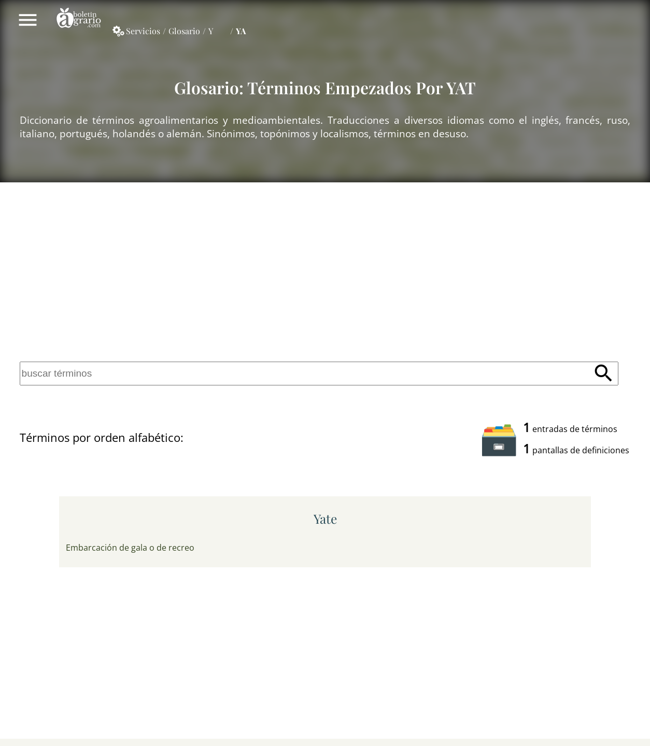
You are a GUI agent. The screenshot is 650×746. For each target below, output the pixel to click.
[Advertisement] (325, 269)
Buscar (603, 374)
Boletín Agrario (78, 19)
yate (325, 518)
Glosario (184, 30)
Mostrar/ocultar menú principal (28, 19)
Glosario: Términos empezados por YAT (325, 87)
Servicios (143, 30)
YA (241, 30)
